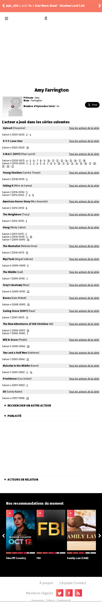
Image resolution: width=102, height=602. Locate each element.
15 (71, 160)
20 (8, 166)
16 (75, 160)
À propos (46, 583)
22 (28, 291)
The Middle (10, 272)
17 (80, 160)
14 (66, 160)
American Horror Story (16, 201)
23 (28, 359)
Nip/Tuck (8, 259)
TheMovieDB (64, 600)
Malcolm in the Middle (16, 365)
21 (13, 166)
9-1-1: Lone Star (12, 141)
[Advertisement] (51, 54)
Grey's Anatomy (12, 285)
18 (84, 160)
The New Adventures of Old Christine (25, 324)
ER (4, 391)
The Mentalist (11, 246)
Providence (10, 378)
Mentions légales (39, 593)
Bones (7, 298)
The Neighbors (12, 214)
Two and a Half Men (15, 352)
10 (27, 147)
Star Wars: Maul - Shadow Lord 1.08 (59, 6)
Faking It (8, 185)
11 (53, 160)
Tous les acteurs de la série (84, 128)
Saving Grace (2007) (15, 311)
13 (62, 160)
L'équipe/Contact (72, 583)
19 (3, 166)
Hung (6, 227)
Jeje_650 (12, 6)
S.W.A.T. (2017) (11, 154)
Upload (7, 128)
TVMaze (50, 600)
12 (57, 160)
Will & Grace (10, 339)
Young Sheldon (12, 172)
